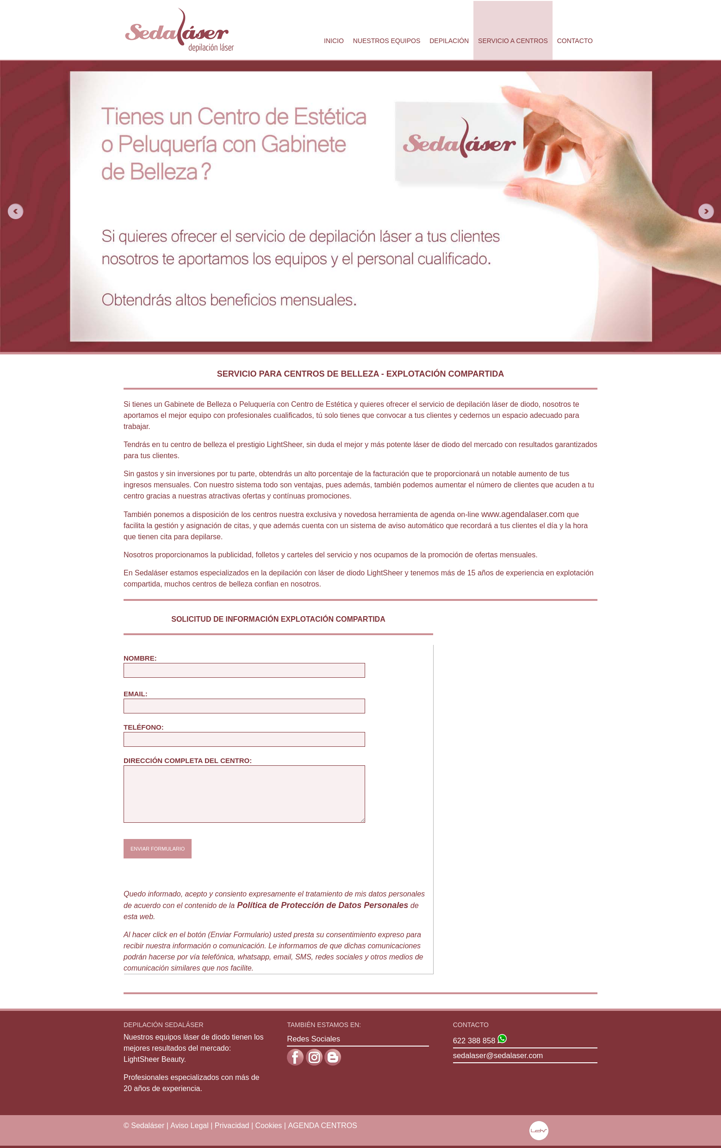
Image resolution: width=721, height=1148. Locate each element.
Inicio (334, 40)
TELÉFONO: (144, 727)
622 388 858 (474, 1040)
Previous (12, 211)
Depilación (449, 40)
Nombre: (140, 658)
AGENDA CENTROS (322, 1125)
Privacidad (232, 1125)
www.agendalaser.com (523, 514)
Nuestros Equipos (386, 40)
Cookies (268, 1125)
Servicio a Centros (513, 40)
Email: (136, 694)
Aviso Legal (189, 1125)
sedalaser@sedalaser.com (498, 1055)
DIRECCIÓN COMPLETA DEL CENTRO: (188, 760)
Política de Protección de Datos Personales (322, 905)
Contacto (575, 40)
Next (709, 211)
